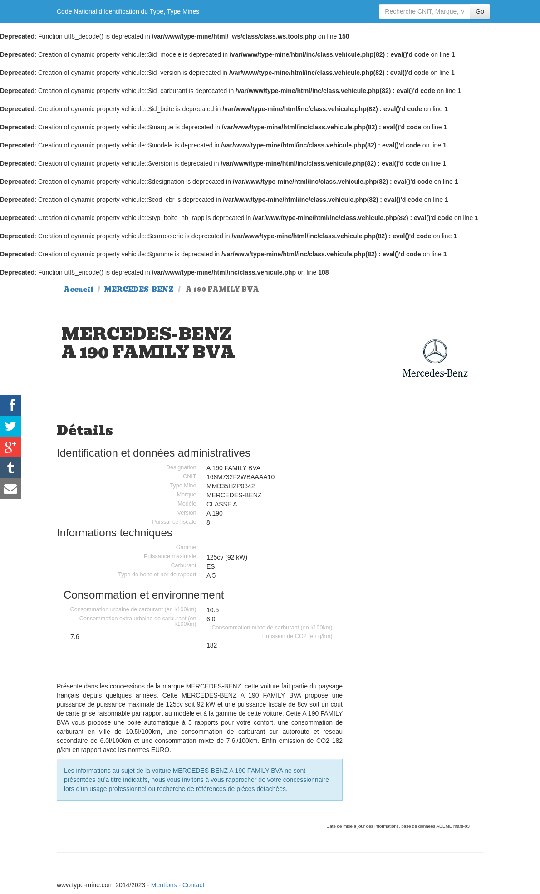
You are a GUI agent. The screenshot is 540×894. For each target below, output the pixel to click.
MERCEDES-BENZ (139, 290)
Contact (193, 885)
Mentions (164, 885)
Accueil (78, 290)
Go (480, 11)
